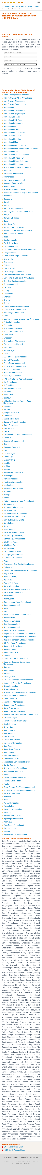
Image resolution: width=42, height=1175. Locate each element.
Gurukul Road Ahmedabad (15, 366)
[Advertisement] (21, 26)
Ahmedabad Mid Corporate (15, 145)
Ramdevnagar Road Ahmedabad (17, 602)
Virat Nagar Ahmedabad (14, 825)
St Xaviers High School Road (15, 768)
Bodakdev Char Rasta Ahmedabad (18, 231)
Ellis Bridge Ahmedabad (14, 313)
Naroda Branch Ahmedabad (15, 514)
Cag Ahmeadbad (11, 246)
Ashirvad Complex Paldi (13, 183)
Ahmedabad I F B (11, 126)
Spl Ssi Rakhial (10, 765)
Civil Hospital (9, 268)
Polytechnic (8, 574)
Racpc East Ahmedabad (14, 593)
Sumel (6, 775)
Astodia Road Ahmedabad (14, 190)
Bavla (6, 221)
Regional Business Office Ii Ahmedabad (20, 637)
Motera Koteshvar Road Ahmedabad (19, 501)
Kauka (6, 432)
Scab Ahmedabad (11, 686)
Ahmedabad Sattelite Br (14, 158)
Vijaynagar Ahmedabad (13, 819)
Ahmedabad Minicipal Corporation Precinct (21, 148)
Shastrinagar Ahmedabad (14, 705)
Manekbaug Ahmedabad (14, 473)
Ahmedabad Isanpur (12, 130)
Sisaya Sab (8, 727)
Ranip (6, 608)
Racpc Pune (8, 596)
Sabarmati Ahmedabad (13, 646)
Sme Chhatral (9, 730)
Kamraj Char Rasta (11, 419)
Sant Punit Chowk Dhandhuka (16, 659)
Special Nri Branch (11, 756)
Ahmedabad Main (11, 142)
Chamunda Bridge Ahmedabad (17, 256)
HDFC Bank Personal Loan (14, 1150)
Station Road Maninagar (14, 771)
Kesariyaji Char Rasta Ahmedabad (18, 435)
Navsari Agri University (13, 536)
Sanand (7, 656)
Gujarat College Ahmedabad (15, 357)
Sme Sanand (9, 737)
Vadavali (7, 797)
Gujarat (36, 7)
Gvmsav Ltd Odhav (12, 370)
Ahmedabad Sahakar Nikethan (16, 155)
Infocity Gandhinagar (12, 388)
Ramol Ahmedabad (12, 605)
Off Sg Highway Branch (13, 555)
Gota (6, 354)
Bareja (6, 215)
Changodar (8, 262)
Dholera (7, 300)
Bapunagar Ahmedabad (14, 208)
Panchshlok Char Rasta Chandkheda (19, 564)
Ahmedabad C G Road (13, 120)
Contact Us (34, 1157)
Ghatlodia (8, 325)
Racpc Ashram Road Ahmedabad (17, 589)
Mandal (7, 469)
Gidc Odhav (8, 347)
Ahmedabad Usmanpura (14, 164)
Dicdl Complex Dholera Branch (16, 306)
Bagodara (8, 199)
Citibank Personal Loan (13, 1147)
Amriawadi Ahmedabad (13, 174)
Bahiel (6, 202)
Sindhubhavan (10, 724)
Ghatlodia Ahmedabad (13, 328)
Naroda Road (9, 523)
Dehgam (7, 287)
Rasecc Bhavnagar (11, 618)
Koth (6, 450)
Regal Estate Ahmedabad (14, 630)
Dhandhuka (8, 294)
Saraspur (7, 667)
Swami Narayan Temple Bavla (16, 778)
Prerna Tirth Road (11, 583)
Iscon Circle (8, 395)
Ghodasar (8, 338)
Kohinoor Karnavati (12, 447)
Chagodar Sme (10, 253)
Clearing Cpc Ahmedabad (14, 272)
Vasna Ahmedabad (11, 803)
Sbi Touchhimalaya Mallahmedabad (18, 680)
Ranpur (7, 612)
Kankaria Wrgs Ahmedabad (15, 422)
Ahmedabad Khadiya (12, 139)
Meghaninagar (10, 485)
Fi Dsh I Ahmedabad (12, 322)
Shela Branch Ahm (11, 708)
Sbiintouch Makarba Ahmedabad (17, 683)
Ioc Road (7, 392)
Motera (7, 498)
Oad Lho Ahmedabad (12, 552)
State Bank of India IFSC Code (21, 7)
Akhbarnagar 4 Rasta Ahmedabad (18, 167)
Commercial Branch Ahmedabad (17, 275)
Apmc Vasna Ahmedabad (14, 180)
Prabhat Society (10, 577)
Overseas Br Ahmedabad (14, 558)
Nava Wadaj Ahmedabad (14, 533)
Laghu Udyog (9, 460)
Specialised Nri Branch (13, 759)
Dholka (7, 303)
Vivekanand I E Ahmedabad (15, 835)
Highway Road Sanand (13, 376)
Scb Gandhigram (11, 689)
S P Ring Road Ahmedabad (15, 643)
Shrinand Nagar (10, 718)
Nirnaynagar (9, 548)
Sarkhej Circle (9, 677)
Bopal (6, 237)
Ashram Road (9, 186)
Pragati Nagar (9, 580)
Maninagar (8, 476)
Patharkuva (8, 567)
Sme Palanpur (9, 734)
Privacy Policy (24, 1157)
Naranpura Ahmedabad (13, 507)
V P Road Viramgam (12, 794)
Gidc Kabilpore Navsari (13, 344)
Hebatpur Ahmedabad (13, 373)
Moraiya (7, 495)
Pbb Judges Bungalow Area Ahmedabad (20, 570)
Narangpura (9, 504)
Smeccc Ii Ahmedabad (13, 743)
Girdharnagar (9, 351)
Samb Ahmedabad (11, 653)
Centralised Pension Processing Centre (20, 250)
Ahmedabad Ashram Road (15, 111)
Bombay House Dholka (13, 234)
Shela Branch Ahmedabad (15, 711)
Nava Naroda (9, 529)
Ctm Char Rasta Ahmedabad (16, 281)
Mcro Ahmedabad (11, 479)
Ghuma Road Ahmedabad (14, 341)
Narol (6, 526)
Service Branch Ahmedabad (15, 696)
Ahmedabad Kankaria (13, 136)
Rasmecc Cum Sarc (12, 621)
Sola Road (8, 746)
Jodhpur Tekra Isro (11, 413)
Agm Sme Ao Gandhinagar (15, 104)
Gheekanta (8, 335)
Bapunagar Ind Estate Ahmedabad (18, 212)
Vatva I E (7, 812)
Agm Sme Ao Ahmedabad (14, 101)
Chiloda (7, 265)
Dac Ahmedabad (11, 284)
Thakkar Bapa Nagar (12, 781)
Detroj (6, 291)
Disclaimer (8, 1157)
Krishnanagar (9, 454)
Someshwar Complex (12, 749)
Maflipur (7, 466)
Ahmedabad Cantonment (14, 123)
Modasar (7, 492)
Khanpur (7, 438)
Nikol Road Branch (11, 545)
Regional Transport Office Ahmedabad (20, 640)
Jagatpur (7, 398)
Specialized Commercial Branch (17, 762)
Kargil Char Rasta (11, 425)
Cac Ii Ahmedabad (11, 243)
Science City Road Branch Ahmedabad (20, 692)
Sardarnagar (9, 670)
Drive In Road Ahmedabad (15, 310)
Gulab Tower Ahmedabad (14, 363)
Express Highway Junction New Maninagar (21, 319)
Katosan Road (9, 428)
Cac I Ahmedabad (11, 240)
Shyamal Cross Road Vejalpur (16, 721)
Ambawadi (8, 171)
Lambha (7, 463)
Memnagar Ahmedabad (13, 488)
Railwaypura (9, 599)
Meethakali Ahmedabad (14, 482)
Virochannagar (10, 828)
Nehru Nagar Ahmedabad (14, 539)
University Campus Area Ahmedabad (19, 790)
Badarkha (8, 196)
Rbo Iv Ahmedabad (12, 627)
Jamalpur (7, 406)
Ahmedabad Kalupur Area (14, 133)
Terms (15, 1157)
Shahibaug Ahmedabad (13, 702)
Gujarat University (11, 360)
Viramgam (8, 822)
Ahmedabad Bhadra (12, 117)
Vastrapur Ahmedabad (13, 809)
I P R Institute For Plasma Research (18, 379)
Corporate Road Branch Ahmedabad (19, 278)
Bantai (6, 205)
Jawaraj (7, 409)
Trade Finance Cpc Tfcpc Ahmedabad (19, 787)
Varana (7, 800)
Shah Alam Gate (10, 699)
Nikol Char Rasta (11, 542)
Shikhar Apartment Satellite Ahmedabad (21, 715)
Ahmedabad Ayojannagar (14, 114)
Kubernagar (8, 457)
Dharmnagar (9, 297)
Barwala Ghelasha (11, 218)
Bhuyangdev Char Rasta (14, 227)
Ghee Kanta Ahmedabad (14, 332)
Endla (6, 316)
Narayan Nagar (10, 510)
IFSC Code (5, 7)
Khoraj (6, 444)
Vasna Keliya (9, 806)
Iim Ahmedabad (10, 382)
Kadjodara (8, 416)
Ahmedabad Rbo (11, 152)
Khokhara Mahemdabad (14, 441)
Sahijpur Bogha (10, 649)
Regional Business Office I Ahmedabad (20, 634)
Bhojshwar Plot (10, 224)
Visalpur (7, 831)
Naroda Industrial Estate (14, 520)
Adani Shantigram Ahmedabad (16, 95)
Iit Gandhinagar (10, 385)
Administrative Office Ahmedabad (18, 98)
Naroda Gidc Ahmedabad (14, 517)
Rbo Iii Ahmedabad (12, 624)
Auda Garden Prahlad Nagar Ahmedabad (21, 193)
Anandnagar (9, 177)
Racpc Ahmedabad (11, 586)
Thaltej (6, 784)
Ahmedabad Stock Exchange (16, 161)
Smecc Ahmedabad (12, 740)
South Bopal (9, 752)
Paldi (6, 561)
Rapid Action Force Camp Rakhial (17, 615)
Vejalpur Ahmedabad (12, 816)
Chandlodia (8, 259)
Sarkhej (7, 674)
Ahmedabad (9, 107)
